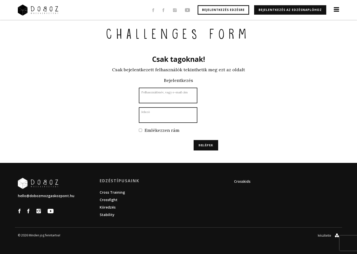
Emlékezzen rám (159, 130)
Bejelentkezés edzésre (223, 10)
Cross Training (112, 192)
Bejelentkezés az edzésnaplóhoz (290, 10)
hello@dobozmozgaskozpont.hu (46, 195)
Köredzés (108, 207)
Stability (107, 214)
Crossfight (109, 199)
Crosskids (242, 181)
